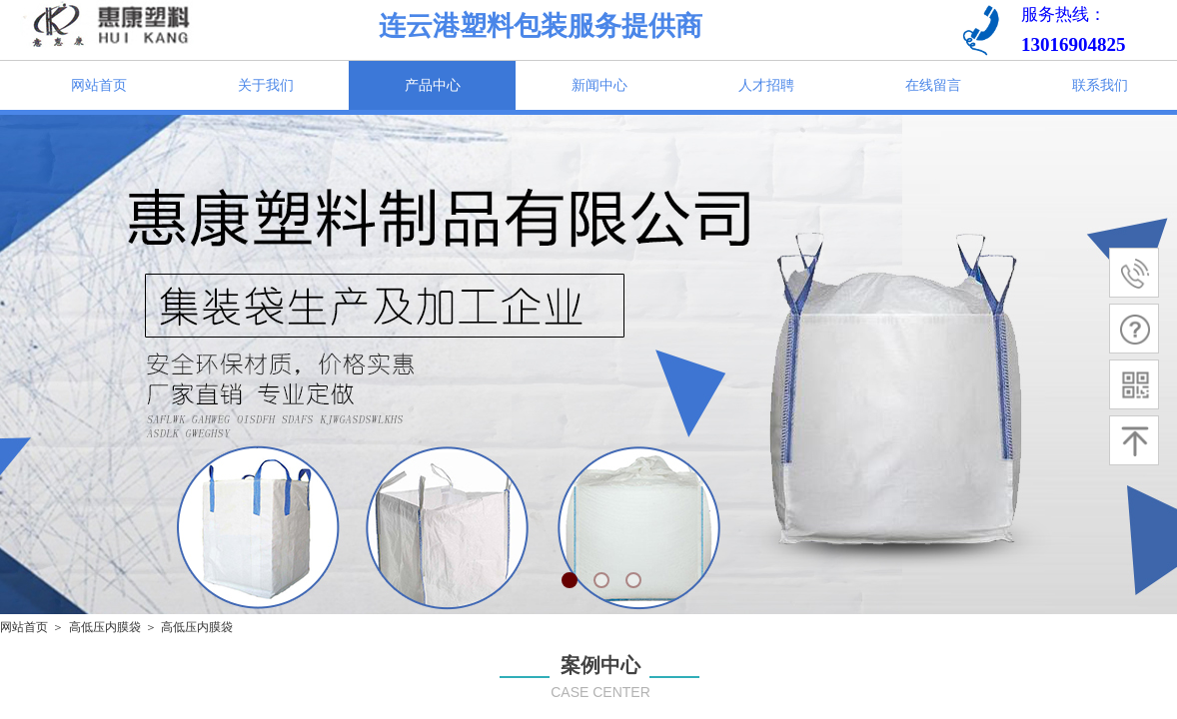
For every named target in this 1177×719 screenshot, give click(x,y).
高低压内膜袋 (105, 627)
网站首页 (24, 627)
